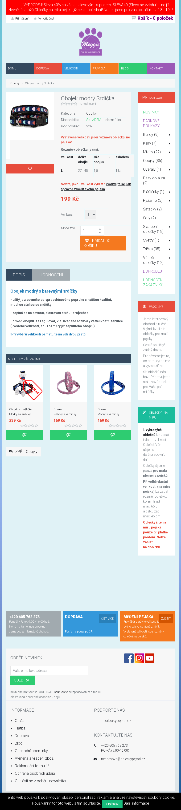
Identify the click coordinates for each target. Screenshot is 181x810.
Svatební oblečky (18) (157, 229)
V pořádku (112, 803)
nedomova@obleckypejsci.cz (123, 759)
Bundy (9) (157, 134)
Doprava (19, 735)
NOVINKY (151, 112)
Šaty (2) (149, 218)
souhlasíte (61, 692)
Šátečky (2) (152, 209)
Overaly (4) (157, 169)
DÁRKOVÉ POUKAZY (151, 123)
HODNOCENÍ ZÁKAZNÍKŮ (153, 282)
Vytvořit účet (43, 18)
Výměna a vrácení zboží (32, 758)
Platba (17, 728)
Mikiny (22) (157, 152)
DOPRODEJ (152, 271)
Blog (16, 743)
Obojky (14, 83)
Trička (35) (157, 249)
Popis (19, 274)
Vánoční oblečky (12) (157, 260)
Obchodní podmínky (29, 751)
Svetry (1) (157, 240)
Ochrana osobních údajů (32, 773)
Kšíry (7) (157, 143)
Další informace (136, 803)
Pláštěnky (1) (157, 192)
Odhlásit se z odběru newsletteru (39, 781)
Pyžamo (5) (157, 200)
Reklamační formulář (29, 766)
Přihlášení (19, 18)
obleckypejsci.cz (117, 720)
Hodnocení (51, 274)
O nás (17, 720)
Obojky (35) (152, 160)
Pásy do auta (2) (154, 180)
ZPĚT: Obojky (22, 451)
